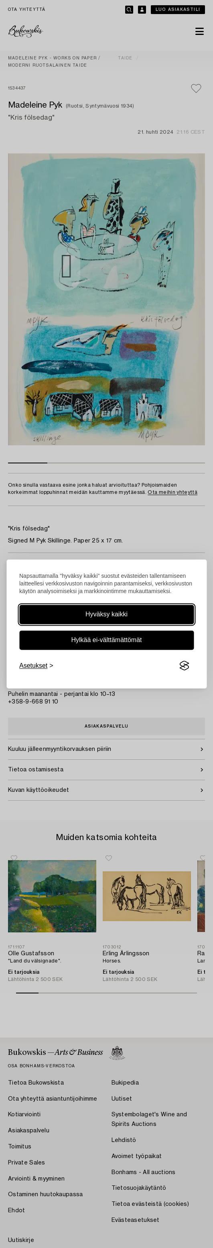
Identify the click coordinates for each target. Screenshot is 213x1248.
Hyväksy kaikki (106, 614)
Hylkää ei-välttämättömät (106, 639)
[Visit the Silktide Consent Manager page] (184, 665)
